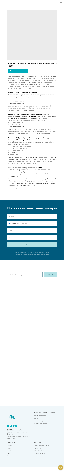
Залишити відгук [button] (39, 425)
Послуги (9, 449)
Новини (36, 422)
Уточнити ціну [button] (38, 452)
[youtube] (16, 430)
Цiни (8, 457)
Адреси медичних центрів (41, 449)
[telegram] (13, 430)
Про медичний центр (40, 419)
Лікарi (9, 454)
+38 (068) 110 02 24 (39, 457)
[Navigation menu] (61, 3)
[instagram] (11, 430)
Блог (8, 460)
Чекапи (9, 452)
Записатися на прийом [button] (40, 427)
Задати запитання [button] (39, 454)
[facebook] (8, 430)
